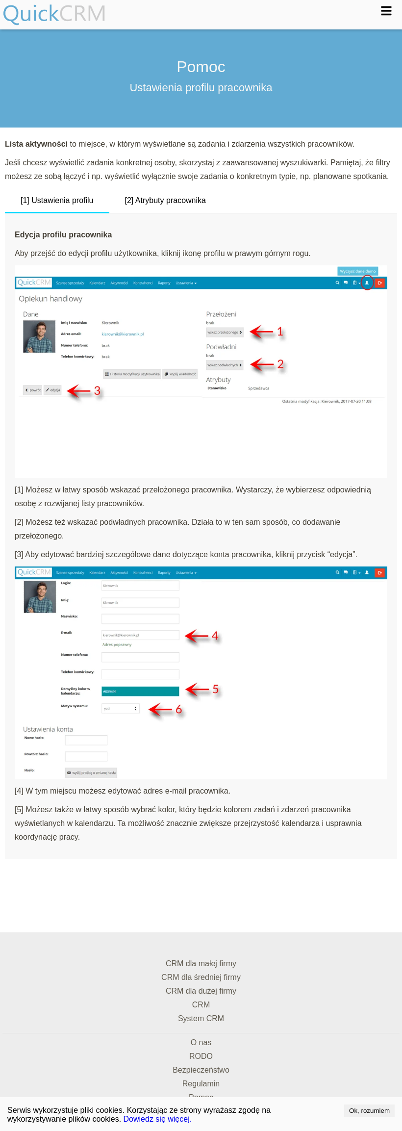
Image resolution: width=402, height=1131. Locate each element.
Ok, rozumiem (369, 1110)
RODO (201, 1056)
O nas (201, 1042)
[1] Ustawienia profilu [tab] (57, 200)
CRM (201, 1005)
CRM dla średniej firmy (201, 977)
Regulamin (201, 1084)
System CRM (201, 1018)
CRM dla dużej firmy (201, 991)
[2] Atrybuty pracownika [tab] (165, 200)
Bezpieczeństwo (201, 1070)
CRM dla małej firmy (201, 963)
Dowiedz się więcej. (158, 1119)
